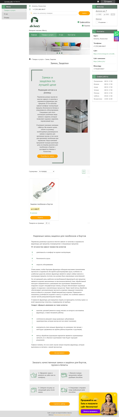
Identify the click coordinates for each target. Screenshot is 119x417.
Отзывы (6, 18)
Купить (40, 217)
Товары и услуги (9, 10)
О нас (6, 14)
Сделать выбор (59, 404)
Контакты (71, 35)
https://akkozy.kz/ (99, 61)
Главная (34, 35)
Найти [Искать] (84, 13)
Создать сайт (8, 1)
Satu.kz (69, 413)
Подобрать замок (47, 156)
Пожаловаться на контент (62, 415)
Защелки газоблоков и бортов (41, 204)
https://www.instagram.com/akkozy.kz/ (105, 54)
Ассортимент (59, 353)
